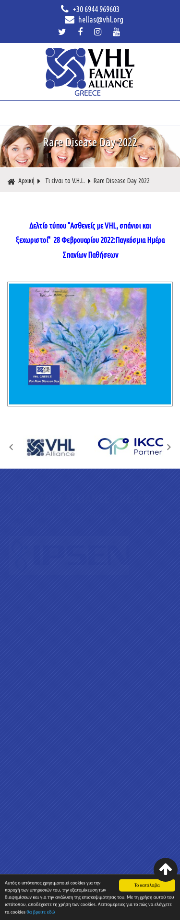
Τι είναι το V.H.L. (65, 181)
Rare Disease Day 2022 (122, 181)
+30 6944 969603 (90, 9)
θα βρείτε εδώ (40, 913)
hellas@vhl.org (94, 19)
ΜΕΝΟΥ (89, 113)
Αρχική (21, 181)
